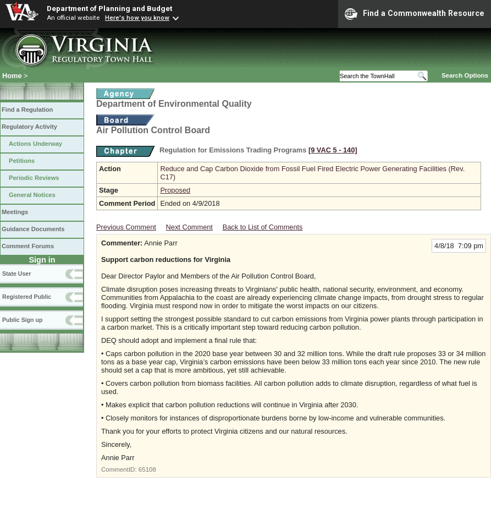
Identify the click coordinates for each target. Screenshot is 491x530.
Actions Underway (35, 143)
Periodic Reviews (34, 177)
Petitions (22, 160)
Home (12, 76)
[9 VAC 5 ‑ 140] (332, 150)
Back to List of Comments (263, 227)
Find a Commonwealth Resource (414, 13)
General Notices (32, 195)
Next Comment (189, 227)
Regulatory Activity (29, 126)
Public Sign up (22, 319)
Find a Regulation (27, 109)
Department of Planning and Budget (109, 8)
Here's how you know (137, 17)
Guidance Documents (33, 229)
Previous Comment (126, 227)
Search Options (465, 75)
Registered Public (26, 296)
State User (16, 273)
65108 (147, 469)
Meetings (15, 212)
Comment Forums (28, 246)
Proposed (175, 190)
